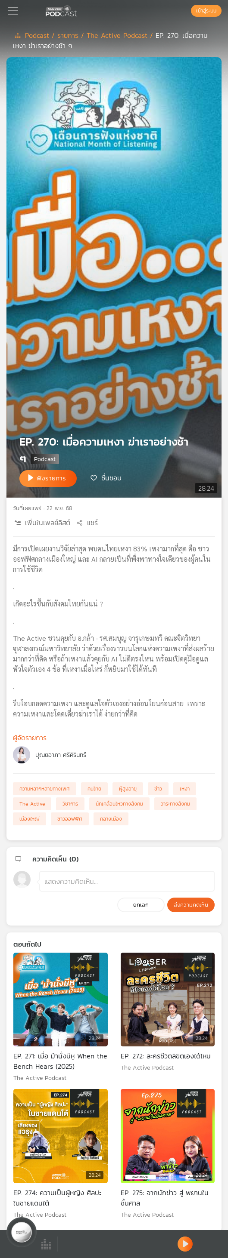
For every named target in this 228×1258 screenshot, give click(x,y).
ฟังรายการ (51, 478)
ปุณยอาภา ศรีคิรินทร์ (60, 755)
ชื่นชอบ (111, 478)
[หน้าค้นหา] (186, 11)
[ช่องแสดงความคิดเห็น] (127, 881)
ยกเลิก (141, 905)
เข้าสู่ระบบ (206, 11)
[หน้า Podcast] (78, 10)
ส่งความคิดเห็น (191, 905)
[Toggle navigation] (12, 10)
